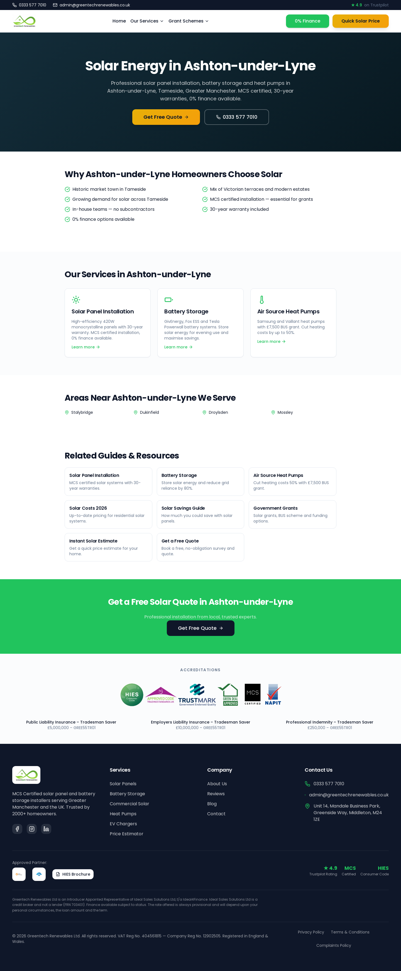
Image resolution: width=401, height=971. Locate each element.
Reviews (216, 794)
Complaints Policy (333, 945)
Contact (216, 814)
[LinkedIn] (46, 829)
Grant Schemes (188, 21)
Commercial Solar (129, 804)
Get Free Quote (166, 116)
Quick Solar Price (360, 21)
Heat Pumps (123, 814)
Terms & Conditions (350, 932)
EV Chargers (123, 824)
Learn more (86, 347)
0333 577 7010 (236, 116)
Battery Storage (127, 794)
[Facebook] (17, 829)
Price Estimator (126, 834)
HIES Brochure (73, 874)
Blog (212, 804)
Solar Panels (123, 784)
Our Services (147, 21)
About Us (217, 784)
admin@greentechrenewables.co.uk (347, 795)
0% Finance (307, 21)
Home (119, 21)
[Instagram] (32, 829)
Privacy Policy (311, 932)
